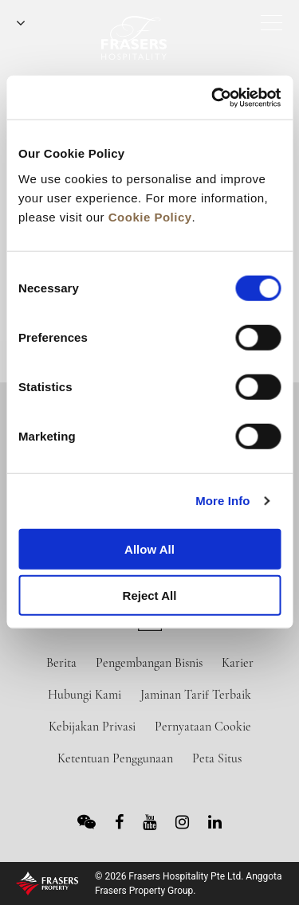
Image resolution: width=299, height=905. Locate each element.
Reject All (150, 595)
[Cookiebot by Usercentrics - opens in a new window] (213, 97)
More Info (222, 500)
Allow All (149, 548)
